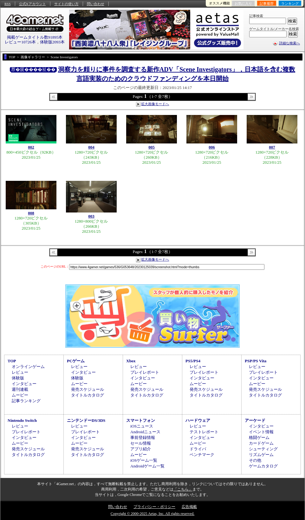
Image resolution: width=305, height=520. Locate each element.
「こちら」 (182, 489)
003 (91, 216)
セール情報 (140, 443)
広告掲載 (189, 506)
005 (151, 147)
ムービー (20, 395)
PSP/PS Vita (255, 360)
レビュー (20, 372)
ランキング (290, 3)
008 (31, 213)
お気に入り (243, 3)
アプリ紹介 (140, 449)
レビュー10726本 (20, 42)
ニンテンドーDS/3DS (86, 420)
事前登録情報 (142, 437)
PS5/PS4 (192, 360)
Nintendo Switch (22, 420)
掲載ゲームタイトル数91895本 (35, 37)
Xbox (131, 360)
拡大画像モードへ (155, 104)
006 (212, 147)
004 (91, 147)
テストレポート (204, 431)
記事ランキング (26, 400)
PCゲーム (76, 360)
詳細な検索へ (289, 43)
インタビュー (24, 383)
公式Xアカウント (32, 4)
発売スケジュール (87, 389)
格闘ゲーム (259, 437)
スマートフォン (140, 420)
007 (272, 147)
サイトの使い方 (66, 4)
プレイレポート (144, 372)
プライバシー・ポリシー (154, 506)
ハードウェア (197, 420)
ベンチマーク (202, 454)
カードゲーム (261, 443)
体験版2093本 (52, 42)
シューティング (263, 449)
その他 (255, 460)
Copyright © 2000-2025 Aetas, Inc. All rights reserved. (152, 513)
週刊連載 (20, 389)
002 (31, 147)
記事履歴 (267, 3)
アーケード (255, 420)
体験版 (18, 378)
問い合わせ (95, 4)
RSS (7, 4)
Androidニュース (145, 431)
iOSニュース (141, 426)
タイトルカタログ (87, 395)
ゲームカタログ (263, 466)
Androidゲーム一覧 (147, 466)
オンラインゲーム (28, 366)
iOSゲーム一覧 (143, 460)
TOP (12, 360)
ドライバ (198, 449)
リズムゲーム (261, 454)
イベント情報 (261, 431)
